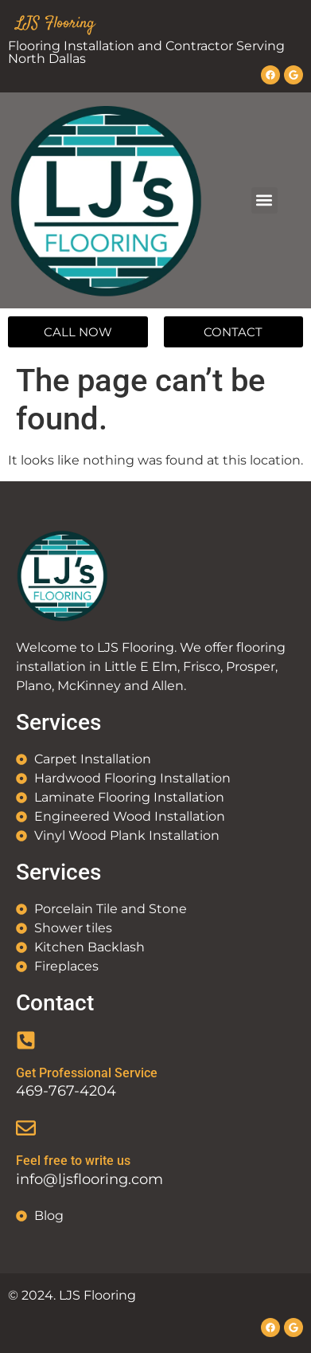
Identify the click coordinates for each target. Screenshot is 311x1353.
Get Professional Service (86, 1072)
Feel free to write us (73, 1160)
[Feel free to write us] (26, 1128)
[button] (264, 200)
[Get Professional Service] (26, 1040)
